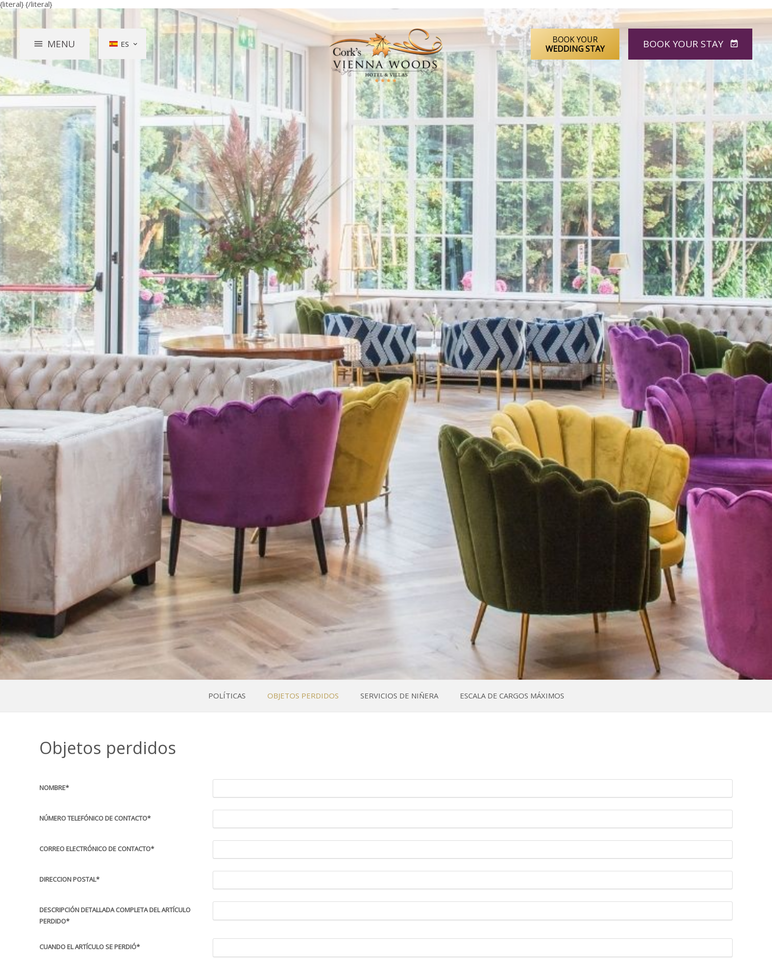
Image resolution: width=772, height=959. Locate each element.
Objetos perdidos (303, 696)
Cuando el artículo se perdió (89, 946)
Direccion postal (69, 879)
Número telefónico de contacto (95, 818)
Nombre (54, 787)
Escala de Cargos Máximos (512, 696)
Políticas (227, 696)
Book (684, 43)
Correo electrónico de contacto (96, 848)
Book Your (575, 44)
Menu (61, 43)
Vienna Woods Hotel (386, 56)
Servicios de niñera (399, 696)
